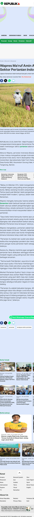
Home (1, 61)
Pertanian (21, 41)
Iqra (14, 480)
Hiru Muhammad (26, 77)
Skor (28, 477)
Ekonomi (7, 61)
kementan (3, 327)
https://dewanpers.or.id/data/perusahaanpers (14, 510)
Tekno (15, 485)
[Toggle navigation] (2, 3)
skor (25, 35)
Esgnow (2, 487)
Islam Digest (30, 480)
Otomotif (28, 41)
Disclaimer (3, 501)
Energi (10, 41)
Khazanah (3, 480)
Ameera (2, 477)
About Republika (5, 498)
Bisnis (15, 41)
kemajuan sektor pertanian (24, 327)
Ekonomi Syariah (15, 35)
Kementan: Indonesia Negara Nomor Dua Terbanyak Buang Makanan (7, 176)
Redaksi (15, 498)
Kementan (4, 203)
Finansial (4, 41)
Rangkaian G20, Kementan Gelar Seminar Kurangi (23, 176)
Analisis (15, 482)
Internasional (3, 485)
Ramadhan (16, 490)
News (1, 482)
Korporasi (13, 61)
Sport (28, 482)
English (29, 487)
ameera (4, 35)
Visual (15, 487)
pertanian (24, 146)
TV (1, 490)
